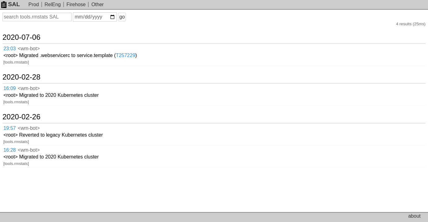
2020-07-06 (29, 31)
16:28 (16, 98)
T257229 (166, 41)
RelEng (52, 4)
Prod (33, 4)
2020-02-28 (29, 55)
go (129, 16)
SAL (10, 4)
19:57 (16, 90)
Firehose (76, 4)
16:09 (16, 66)
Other (97, 4)
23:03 (16, 41)
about (414, 216)
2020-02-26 (29, 79)
